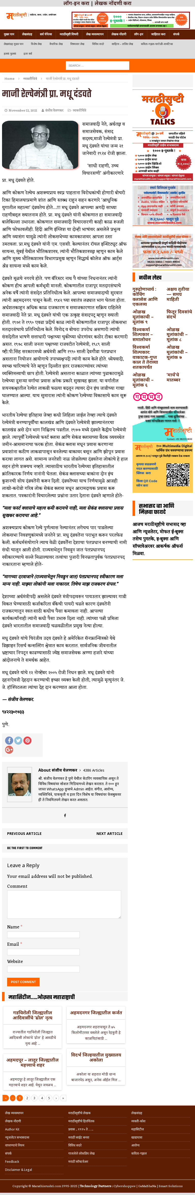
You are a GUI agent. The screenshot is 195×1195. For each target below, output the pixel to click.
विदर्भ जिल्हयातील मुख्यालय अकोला (96, 1057)
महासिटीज (137, 1129)
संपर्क (176, 34)
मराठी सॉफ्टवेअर (78, 1161)
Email (13, 944)
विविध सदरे (98, 44)
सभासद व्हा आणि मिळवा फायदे (156, 509)
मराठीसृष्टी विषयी (69, 34)
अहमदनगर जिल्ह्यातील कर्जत (96, 1012)
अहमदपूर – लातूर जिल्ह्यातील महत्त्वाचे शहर (32, 1062)
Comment (17, 886)
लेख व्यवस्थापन (95, 34)
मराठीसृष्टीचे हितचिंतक (81, 1121)
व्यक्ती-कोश (138, 1121)
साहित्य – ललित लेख (122, 44)
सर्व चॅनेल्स (46, 34)
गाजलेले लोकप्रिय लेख (81, 1153)
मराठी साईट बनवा (78, 1137)
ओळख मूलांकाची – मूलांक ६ (143, 380)
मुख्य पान (9, 34)
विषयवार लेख (77, 44)
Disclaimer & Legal (18, 1170)
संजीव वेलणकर (54, 111)
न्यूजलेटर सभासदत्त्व (17, 1137)
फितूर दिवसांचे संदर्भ (179, 314)
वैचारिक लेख (56, 44)
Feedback (12, 1161)
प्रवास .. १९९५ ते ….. (80, 1129)
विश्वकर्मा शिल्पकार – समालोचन (143, 334)
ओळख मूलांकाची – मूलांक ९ (143, 317)
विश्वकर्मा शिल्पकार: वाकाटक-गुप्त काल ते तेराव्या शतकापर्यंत (145, 357)
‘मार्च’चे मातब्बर (173, 377)
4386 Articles (93, 770)
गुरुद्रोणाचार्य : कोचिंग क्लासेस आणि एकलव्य (145, 296)
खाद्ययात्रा (136, 1137)
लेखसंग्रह (27, 34)
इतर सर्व (28, 53)
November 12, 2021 (23, 111)
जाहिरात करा (158, 34)
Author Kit (12, 1129)
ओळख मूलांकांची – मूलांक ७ (177, 352)
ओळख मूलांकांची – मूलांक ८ (177, 334)
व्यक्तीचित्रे (79, 111)
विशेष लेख (36, 44)
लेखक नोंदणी (118, 34)
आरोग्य (135, 1145)
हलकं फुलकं (10, 53)
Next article (109, 833)
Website (15, 962)
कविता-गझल (139, 1153)
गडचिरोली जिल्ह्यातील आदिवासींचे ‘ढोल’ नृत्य (32, 1015)
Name (14, 927)
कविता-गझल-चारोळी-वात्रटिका (157, 44)
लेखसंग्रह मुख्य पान (13, 44)
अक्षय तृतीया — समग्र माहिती (178, 294)
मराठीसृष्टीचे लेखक (79, 1113)
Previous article (24, 833)
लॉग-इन (138, 34)
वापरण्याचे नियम (14, 1145)
